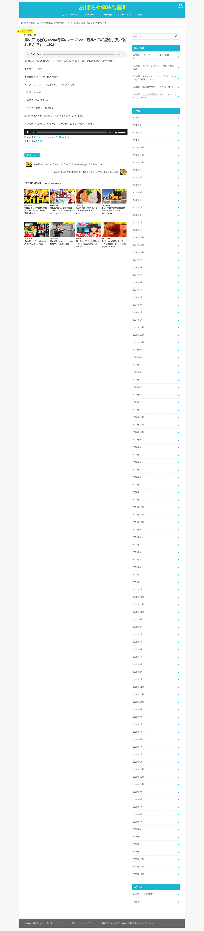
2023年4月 (138, 387)
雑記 (140, 15)
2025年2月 (138, 222)
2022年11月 (138, 424)
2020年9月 (138, 619)
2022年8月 (138, 446)
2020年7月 (138, 633)
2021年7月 (138, 544)
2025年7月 (138, 185)
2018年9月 (138, 791)
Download (64, 137)
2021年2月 (138, 581)
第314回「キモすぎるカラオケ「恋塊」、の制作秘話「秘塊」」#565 (155, 78)
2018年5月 (138, 821)
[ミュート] (115, 132)
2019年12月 (138, 686)
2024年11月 (138, 245)
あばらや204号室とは (70, 15)
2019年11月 (138, 693)
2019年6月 (138, 731)
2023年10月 (138, 342)
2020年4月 (138, 656)
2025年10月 (138, 162)
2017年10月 (138, 873)
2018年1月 (138, 850)
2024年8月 (138, 267)
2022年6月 (138, 461)
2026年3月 (138, 125)
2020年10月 (138, 611)
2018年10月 (138, 783)
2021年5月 (138, 559)
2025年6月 (138, 192)
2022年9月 (138, 439)
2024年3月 (138, 304)
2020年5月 (138, 648)
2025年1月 (138, 230)
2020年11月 (138, 604)
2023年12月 (138, 327)
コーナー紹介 (107, 15)
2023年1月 (138, 409)
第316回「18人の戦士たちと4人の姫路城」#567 (153, 56)
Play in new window (44, 137)
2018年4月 (138, 828)
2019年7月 (138, 723)
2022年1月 (138, 499)
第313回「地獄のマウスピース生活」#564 (153, 87)
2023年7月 (138, 364)
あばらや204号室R (102, 7)
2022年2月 (138, 491)
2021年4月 (138, 566)
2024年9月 (138, 260)
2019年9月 (138, 708)
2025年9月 (138, 170)
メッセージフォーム (125, 15)
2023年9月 (138, 349)
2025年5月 (138, 200)
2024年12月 (138, 237)
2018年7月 (138, 806)
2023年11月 (138, 334)
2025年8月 (138, 177)
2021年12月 (138, 506)
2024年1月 (138, 319)
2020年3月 (138, 663)
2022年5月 (138, 469)
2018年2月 (138, 843)
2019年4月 (138, 746)
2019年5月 (138, 738)
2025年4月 (138, 207)
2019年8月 (138, 716)
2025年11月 (138, 155)
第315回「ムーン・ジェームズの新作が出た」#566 (155, 67)
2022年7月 (138, 454)
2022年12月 (138, 417)
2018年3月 (138, 835)
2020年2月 (138, 671)
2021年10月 (138, 521)
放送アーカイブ (90, 15)
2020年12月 (138, 596)
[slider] (72, 132)
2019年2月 (138, 753)
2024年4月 (138, 297)
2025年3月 (138, 215)
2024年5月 (138, 289)
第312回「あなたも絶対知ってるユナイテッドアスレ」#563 (155, 96)
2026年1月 (138, 140)
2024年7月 (138, 275)
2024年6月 (138, 282)
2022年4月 (138, 476)
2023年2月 (138, 402)
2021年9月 (138, 529)
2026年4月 (138, 117)
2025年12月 (138, 147)
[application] (76, 132)
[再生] (28, 132)
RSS (38, 141)
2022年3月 (138, 484)
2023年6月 (138, 372)
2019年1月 (138, 761)
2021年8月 (138, 536)
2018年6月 (138, 813)
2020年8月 (138, 626)
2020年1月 (138, 678)
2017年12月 (138, 858)
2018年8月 (138, 798)
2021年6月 (138, 551)
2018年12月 (138, 768)
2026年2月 (138, 132)
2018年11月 (138, 776)
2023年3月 (138, 394)
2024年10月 (138, 252)
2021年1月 (138, 589)
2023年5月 (138, 379)
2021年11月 (138, 514)
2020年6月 (138, 641)
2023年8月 (138, 357)
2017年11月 (138, 865)
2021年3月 (138, 574)
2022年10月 (138, 431)
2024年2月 (138, 312)
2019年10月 (138, 701)
